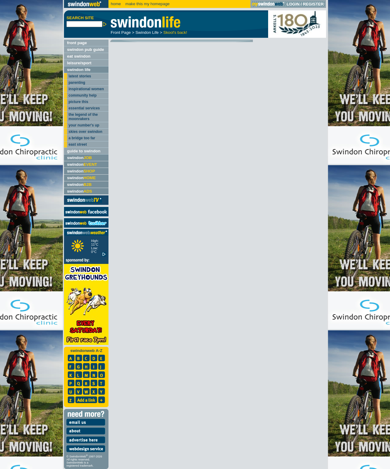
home (116, 4)
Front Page (121, 32)
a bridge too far (82, 138)
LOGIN (293, 4)
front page (77, 43)
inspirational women (86, 89)
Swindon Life (146, 32)
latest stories (80, 76)
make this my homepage (147, 4)
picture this (78, 102)
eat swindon (78, 56)
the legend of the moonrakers (83, 116)
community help (83, 95)
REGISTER (313, 4)
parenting (77, 82)
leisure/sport (79, 63)
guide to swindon (84, 151)
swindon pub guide (85, 49)
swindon (79, 157)
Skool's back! (175, 32)
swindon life (78, 69)
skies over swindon (85, 132)
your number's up (84, 125)
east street (78, 144)
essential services (84, 108)
